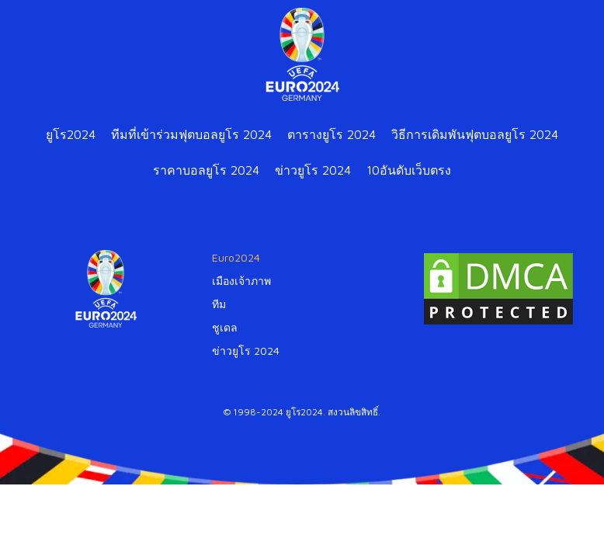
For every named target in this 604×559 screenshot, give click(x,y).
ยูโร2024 (70, 134)
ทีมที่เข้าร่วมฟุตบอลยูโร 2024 (191, 134)
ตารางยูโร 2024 (331, 134)
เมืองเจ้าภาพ (241, 280)
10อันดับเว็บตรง (408, 170)
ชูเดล (225, 327)
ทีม (219, 304)
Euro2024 (236, 257)
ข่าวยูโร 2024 (313, 170)
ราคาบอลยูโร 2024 (206, 170)
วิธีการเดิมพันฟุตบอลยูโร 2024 (474, 134)
